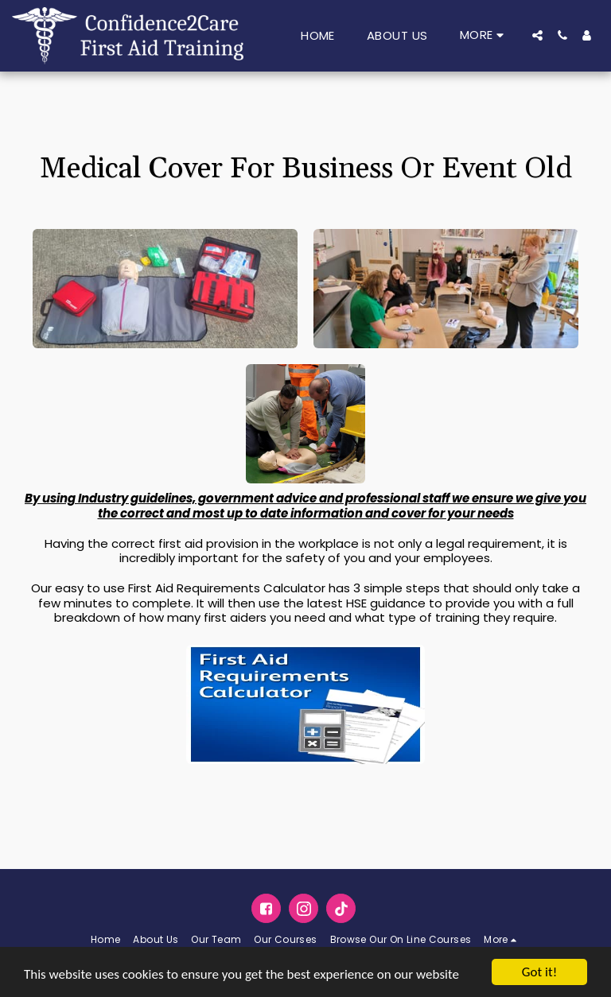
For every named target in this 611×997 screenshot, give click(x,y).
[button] (537, 35)
